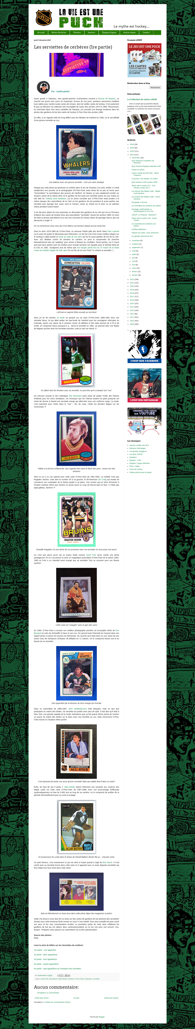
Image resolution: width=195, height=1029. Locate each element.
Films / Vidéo (134, 466)
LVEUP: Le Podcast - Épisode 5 (144, 215)
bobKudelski (42, 975)
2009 (132, 324)
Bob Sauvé (107, 862)
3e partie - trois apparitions (45, 959)
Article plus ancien (111, 998)
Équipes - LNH (135, 460)
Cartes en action (138, 170)
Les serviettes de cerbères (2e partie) (146, 206)
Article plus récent (42, 998)
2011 (132, 317)
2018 (132, 293)
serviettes (96, 979)
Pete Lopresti (113, 231)
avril (134, 265)
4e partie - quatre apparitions (46, 964)
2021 (132, 283)
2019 (132, 290)
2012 (132, 314)
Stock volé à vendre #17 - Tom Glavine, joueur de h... (143, 187)
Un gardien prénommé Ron (142, 236)
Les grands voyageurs (138, 451)
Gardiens (71, 979)
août (134, 251)
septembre (136, 247)
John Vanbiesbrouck (77, 709)
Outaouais (88, 979)
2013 (132, 310)
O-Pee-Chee (79, 979)
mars (134, 268)
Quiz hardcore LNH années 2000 (144, 182)
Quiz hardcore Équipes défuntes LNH (146, 166)
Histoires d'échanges (137, 448)
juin (133, 258)
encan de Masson (107, 99)
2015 (132, 303)
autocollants (53, 979)
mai (133, 261)
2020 (132, 286)
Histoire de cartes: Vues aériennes (145, 233)
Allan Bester (69, 787)
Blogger (102, 1017)
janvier (135, 275)
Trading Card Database (55, 198)
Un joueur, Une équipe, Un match (145, 179)
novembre (136, 240)
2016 (132, 300)
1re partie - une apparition (45, 950)
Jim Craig (102, 479)
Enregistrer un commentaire (48, 993)
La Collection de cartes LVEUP (142, 99)
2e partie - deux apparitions (45, 955)
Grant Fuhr (91, 555)
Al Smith (61, 318)
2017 (132, 296)
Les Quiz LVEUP (136, 454)
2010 (132, 321)
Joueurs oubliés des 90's (139, 445)
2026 (132, 144)
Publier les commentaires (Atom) (57, 1002)
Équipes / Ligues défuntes (139, 463)
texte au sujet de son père (70, 237)
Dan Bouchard (75, 396)
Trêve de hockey (135, 469)
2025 (132, 148)
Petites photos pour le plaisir (140, 472)
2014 (132, 307)
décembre (136, 158)
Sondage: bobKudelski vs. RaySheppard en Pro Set (142, 210)
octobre (135, 244)
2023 (132, 155)
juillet (134, 254)
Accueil (76, 998)
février (134, 271)
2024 (132, 151)
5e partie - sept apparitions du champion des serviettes (57, 969)
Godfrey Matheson (139, 229)
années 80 (44, 979)
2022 (132, 279)
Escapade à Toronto (139, 202)
